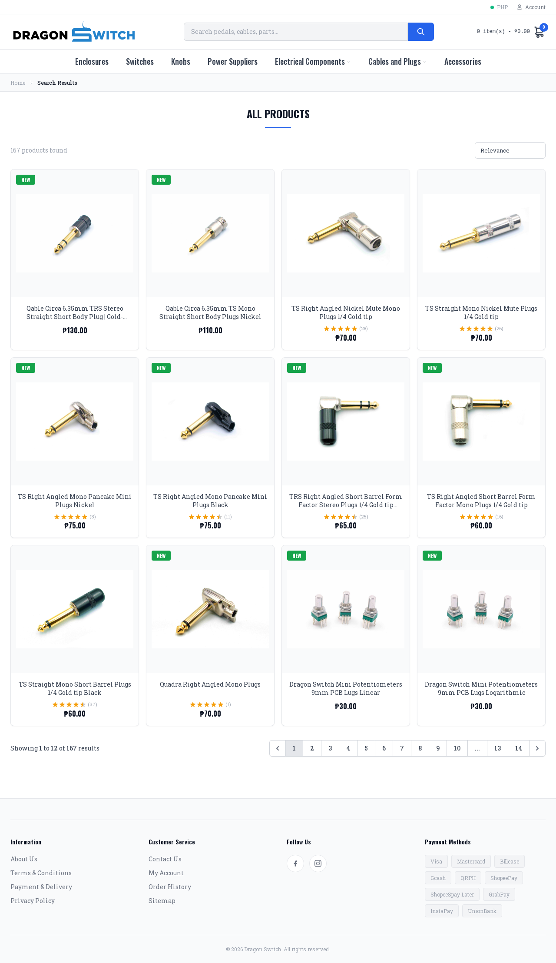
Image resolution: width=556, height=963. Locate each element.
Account (531, 6)
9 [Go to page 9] (438, 748)
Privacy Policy (32, 901)
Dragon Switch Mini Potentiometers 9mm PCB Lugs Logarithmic (481, 688)
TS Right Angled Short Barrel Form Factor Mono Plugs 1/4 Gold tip (481, 500)
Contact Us (165, 859)
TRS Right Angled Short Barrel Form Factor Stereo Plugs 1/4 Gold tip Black (345, 505)
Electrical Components (313, 61)
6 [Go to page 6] (384, 748)
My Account (166, 873)
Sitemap (162, 901)
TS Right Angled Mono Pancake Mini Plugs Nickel (75, 500)
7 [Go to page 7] (402, 748)
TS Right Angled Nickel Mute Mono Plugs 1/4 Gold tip (345, 312)
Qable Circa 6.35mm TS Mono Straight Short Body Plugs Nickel (210, 312)
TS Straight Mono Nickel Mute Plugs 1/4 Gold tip (481, 312)
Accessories (462, 61)
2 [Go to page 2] (312, 748)
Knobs (180, 61)
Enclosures (92, 61)
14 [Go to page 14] (518, 748)
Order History (170, 887)
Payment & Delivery (41, 887)
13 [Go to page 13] (497, 748)
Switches (140, 61)
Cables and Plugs (397, 61)
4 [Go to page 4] (348, 748)
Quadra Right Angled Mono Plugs (210, 684)
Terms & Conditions (41, 873)
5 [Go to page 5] (366, 748)
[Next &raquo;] (537, 748)
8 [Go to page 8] (420, 748)
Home (17, 82)
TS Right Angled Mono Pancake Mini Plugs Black (210, 500)
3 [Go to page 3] (330, 748)
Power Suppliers (233, 61)
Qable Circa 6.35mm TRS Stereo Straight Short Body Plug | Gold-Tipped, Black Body (74, 316)
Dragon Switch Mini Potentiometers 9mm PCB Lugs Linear (345, 688)
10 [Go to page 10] (457, 748)
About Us (23, 859)
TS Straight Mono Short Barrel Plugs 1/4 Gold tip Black (75, 688)
